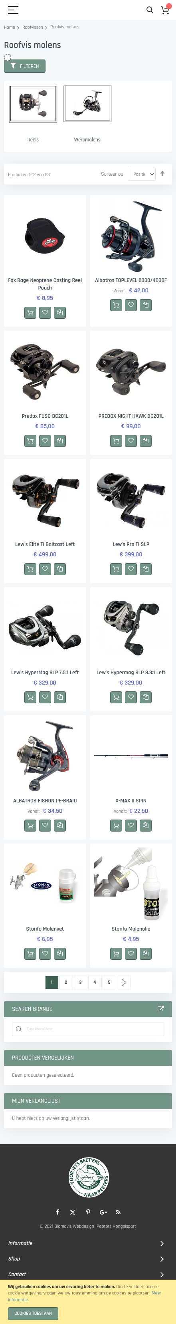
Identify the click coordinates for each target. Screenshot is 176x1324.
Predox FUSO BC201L (45, 416)
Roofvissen (32, 27)
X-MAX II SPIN (131, 800)
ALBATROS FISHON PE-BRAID (45, 800)
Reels (33, 140)
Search (150, 10)
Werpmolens (87, 140)
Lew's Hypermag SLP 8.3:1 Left (131, 672)
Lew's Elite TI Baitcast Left (45, 544)
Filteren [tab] (29, 66)
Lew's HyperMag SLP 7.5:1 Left (45, 672)
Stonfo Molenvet (45, 929)
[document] (88, 1302)
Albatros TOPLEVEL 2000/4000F (131, 280)
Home (9, 27)
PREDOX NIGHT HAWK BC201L (131, 416)
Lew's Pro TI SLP (131, 544)
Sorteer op (112, 174)
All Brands (161, 1009)
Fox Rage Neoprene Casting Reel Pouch (45, 284)
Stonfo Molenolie (131, 929)
